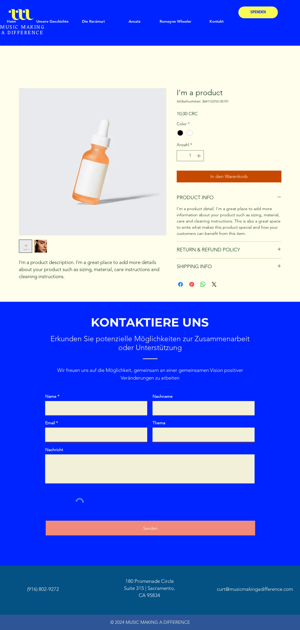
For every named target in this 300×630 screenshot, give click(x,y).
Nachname (163, 396)
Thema (159, 423)
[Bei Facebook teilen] (180, 284)
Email (50, 423)
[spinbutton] (190, 156)
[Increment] (199, 156)
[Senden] (150, 528)
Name (50, 396)
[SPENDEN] (258, 12)
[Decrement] (181, 156)
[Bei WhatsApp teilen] (202, 284)
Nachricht (54, 450)
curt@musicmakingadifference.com (255, 589)
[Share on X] (214, 284)
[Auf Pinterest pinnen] (191, 284)
